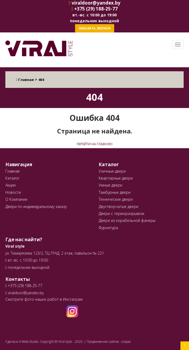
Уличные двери (112, 171)
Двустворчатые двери (118, 206)
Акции (10, 185)
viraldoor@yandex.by (24, 292)
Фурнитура (108, 227)
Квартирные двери (116, 178)
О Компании (16, 199)
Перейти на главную (95, 144)
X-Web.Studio (28, 341)
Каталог (12, 178)
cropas (126, 341)
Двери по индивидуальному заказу (36, 206)
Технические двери (116, 199)
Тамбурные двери (115, 192)
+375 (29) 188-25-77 (24, 285)
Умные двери (110, 185)
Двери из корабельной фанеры (127, 220)
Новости (13, 192)
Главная (12, 171)
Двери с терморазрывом (121, 213)
